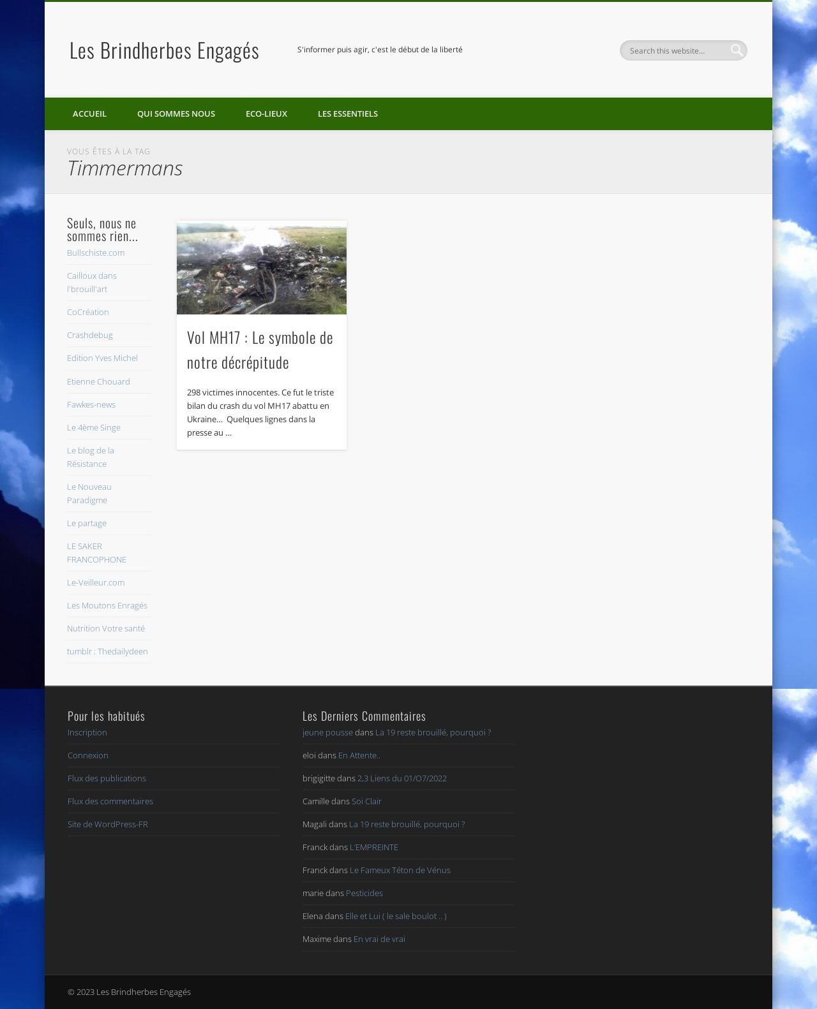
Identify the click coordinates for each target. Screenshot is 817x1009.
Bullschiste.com (95, 252)
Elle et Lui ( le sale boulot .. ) (396, 916)
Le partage (87, 523)
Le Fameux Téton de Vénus (400, 870)
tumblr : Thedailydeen (107, 651)
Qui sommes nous (176, 113)
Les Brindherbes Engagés (165, 49)
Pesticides (364, 893)
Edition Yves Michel (102, 358)
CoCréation (88, 312)
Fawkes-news (91, 404)
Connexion (88, 755)
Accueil (90, 113)
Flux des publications (107, 778)
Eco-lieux (266, 113)
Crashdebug (90, 335)
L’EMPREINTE (374, 847)
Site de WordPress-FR (108, 824)
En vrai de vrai (379, 939)
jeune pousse (328, 732)
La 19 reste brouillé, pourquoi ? (433, 732)
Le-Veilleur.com (95, 582)
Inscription (87, 732)
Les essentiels (348, 113)
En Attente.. (359, 755)
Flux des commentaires (110, 801)
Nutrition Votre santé (106, 628)
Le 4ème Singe (94, 427)
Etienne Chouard (98, 381)
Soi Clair (367, 801)
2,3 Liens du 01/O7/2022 (402, 778)
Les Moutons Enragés (107, 605)
